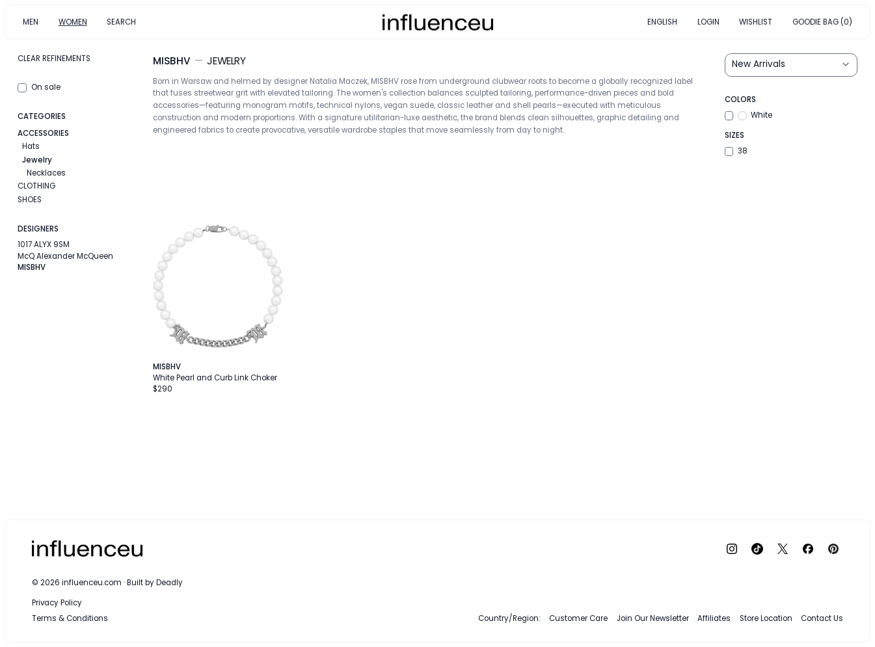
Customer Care (578, 618)
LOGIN (708, 21)
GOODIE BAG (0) (822, 21)
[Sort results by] (791, 65)
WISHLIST (755, 21)
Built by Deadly (155, 582)
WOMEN (73, 21)
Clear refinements (54, 58)
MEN (30, 21)
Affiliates (714, 618)
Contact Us (822, 618)
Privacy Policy (57, 603)
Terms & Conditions (70, 618)
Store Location (766, 618)
